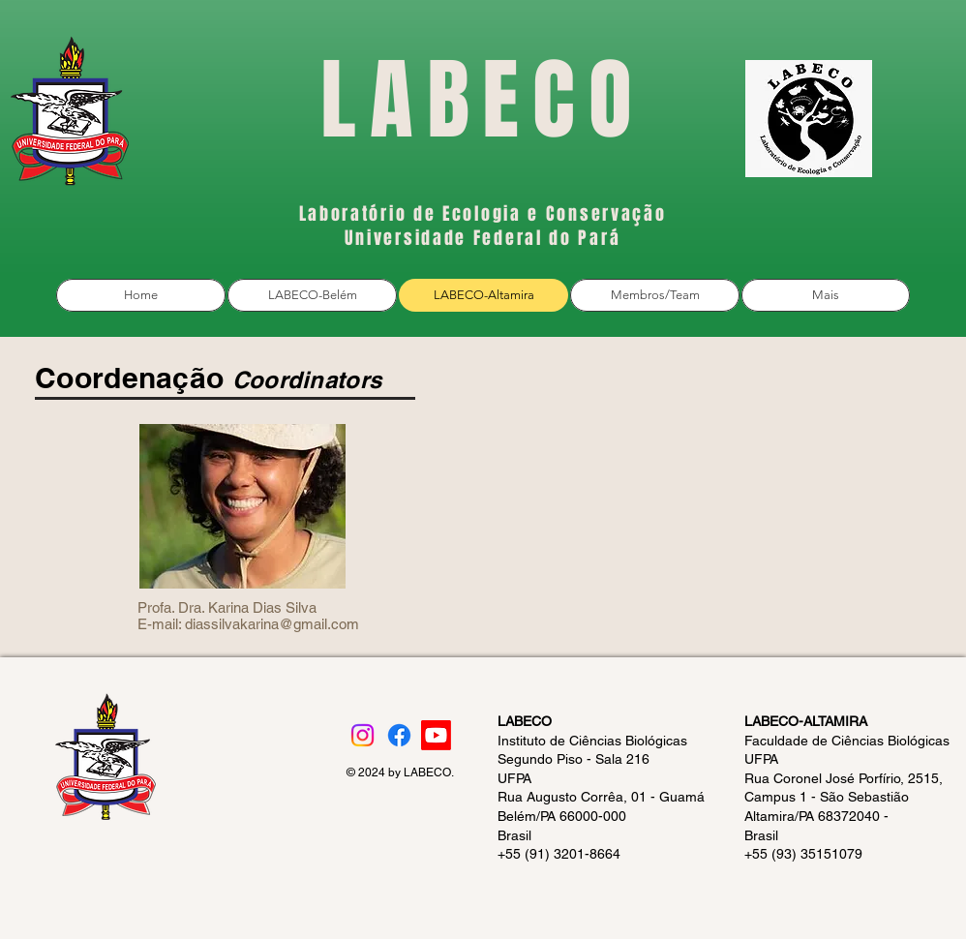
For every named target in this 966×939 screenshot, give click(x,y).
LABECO (483, 100)
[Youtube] (436, 735)
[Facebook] (399, 735)
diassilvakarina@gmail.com (272, 624)
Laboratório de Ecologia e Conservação (483, 214)
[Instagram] (362, 735)
